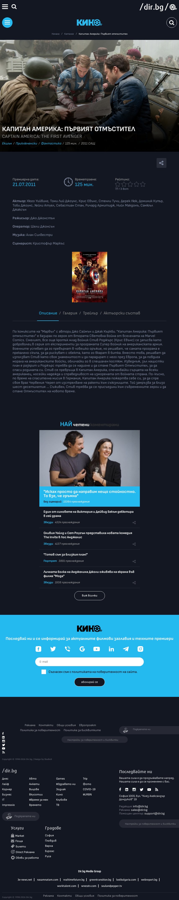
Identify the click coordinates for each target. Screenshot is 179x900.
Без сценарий (53, 501)
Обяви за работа (27, 857)
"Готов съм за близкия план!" (66, 555)
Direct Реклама (25, 852)
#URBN (87, 794)
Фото (87, 784)
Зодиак (61, 789)
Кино (59, 794)
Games (60, 778)
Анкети (34, 784)
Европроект (87, 725)
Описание (48, 313)
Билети (21, 846)
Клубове (61, 799)
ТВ (57, 805)
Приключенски (26, 144)
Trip (85, 778)
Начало (55, 33)
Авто (33, 778)
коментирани (104, 424)
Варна (49, 846)
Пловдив (51, 840)
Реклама (30, 725)
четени (81, 424)
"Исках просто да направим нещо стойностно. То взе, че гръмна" (90, 493)
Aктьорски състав (122, 313)
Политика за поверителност (40, 730)
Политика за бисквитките (82, 730)
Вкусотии (36, 794)
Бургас (49, 851)
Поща (19, 841)
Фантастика (51, 144)
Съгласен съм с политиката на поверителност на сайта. (93, 672)
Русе (48, 856)
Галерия (70, 313)
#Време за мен (38, 799)
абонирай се (89, 682)
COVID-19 (89, 789)
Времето (35, 805)
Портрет (50, 561)
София (49, 835)
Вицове (34, 789)
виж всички (89, 595)
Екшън (7, 144)
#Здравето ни (66, 784)
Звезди (48, 522)
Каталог (69, 33)
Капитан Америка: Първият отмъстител (103, 33)
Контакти (46, 725)
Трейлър (90, 313)
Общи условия (66, 725)
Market (19, 836)
